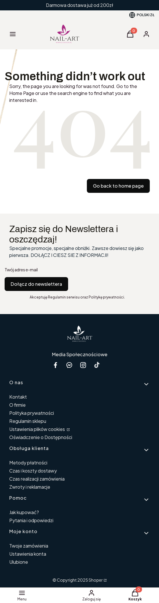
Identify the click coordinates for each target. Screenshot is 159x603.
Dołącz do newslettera (36, 284)
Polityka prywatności (31, 413)
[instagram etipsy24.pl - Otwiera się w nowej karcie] (83, 365)
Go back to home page (118, 186)
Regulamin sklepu (27, 421)
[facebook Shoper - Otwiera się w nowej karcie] (55, 365)
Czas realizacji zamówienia (37, 479)
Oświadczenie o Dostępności (40, 437)
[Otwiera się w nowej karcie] (96, 365)
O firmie (17, 405)
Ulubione (18, 562)
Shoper (96, 580)
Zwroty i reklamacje (29, 487)
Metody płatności (28, 463)
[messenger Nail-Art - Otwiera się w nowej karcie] (69, 365)
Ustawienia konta (27, 554)
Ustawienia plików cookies (37, 429)
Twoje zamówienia (28, 546)
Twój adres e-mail (21, 269)
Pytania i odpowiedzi (31, 520)
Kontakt (18, 397)
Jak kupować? (24, 512)
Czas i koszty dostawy (33, 471)
